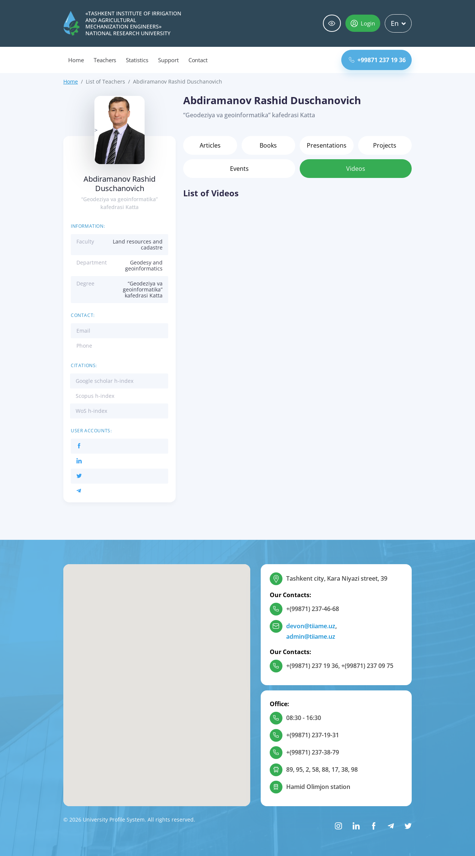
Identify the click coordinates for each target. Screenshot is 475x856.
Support (168, 60)
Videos (355, 168)
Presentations (327, 145)
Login (363, 23)
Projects (384, 145)
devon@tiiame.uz (310, 626)
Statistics (137, 60)
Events (239, 168)
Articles (210, 145)
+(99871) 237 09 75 (367, 666)
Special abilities (332, 23)
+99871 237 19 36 (377, 60)
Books (268, 145)
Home (76, 60)
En (398, 23)
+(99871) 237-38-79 (312, 752)
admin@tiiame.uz (310, 636)
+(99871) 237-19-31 (312, 735)
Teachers (105, 60)
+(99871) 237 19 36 (312, 666)
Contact (198, 60)
